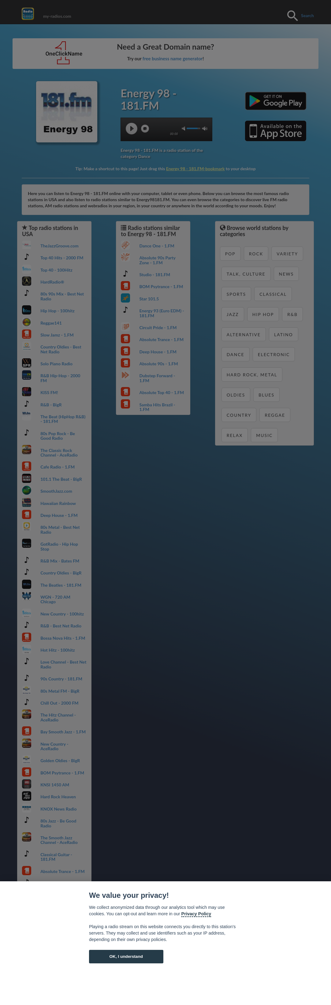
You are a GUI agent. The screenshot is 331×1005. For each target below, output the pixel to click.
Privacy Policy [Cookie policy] (196, 913)
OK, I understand (126, 956)
